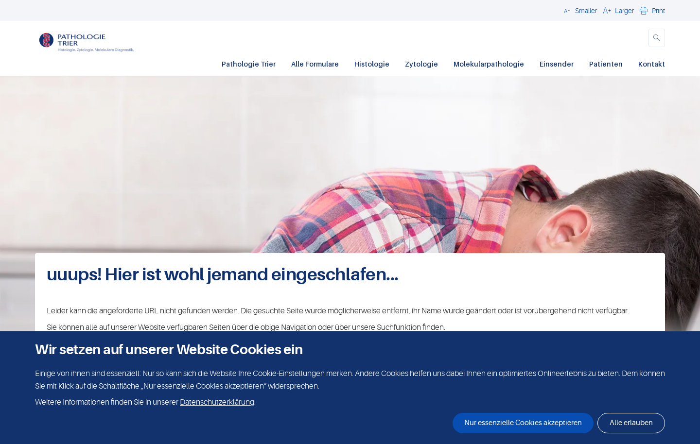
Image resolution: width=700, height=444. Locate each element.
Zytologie (421, 64)
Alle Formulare (315, 64)
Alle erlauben (631, 423)
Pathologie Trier (249, 64)
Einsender (557, 64)
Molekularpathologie (489, 64)
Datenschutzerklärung (217, 402)
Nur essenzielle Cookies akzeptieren (523, 423)
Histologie (371, 64)
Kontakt (651, 64)
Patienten (606, 64)
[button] (579, 10)
